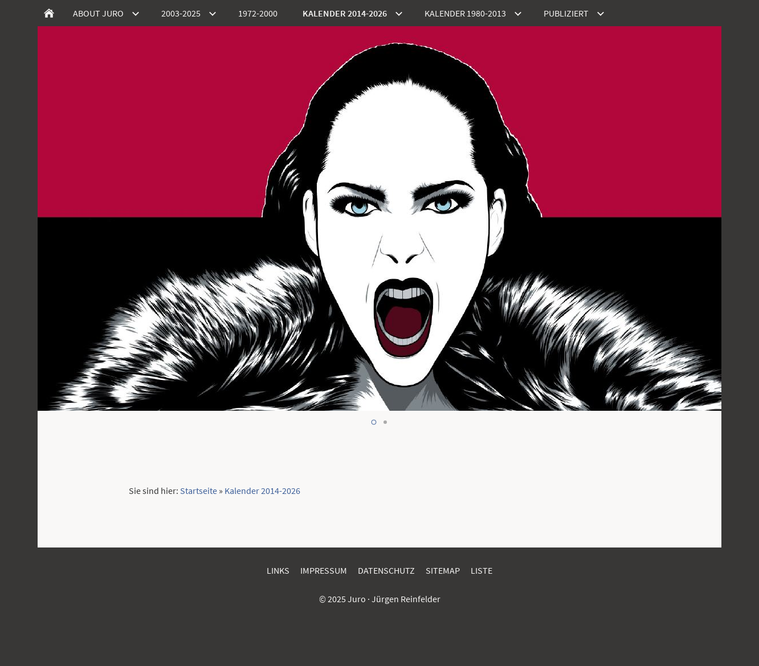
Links (278, 570)
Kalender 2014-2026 (262, 490)
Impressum (323, 570)
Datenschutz (386, 570)
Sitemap (443, 570)
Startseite (198, 490)
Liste (481, 570)
